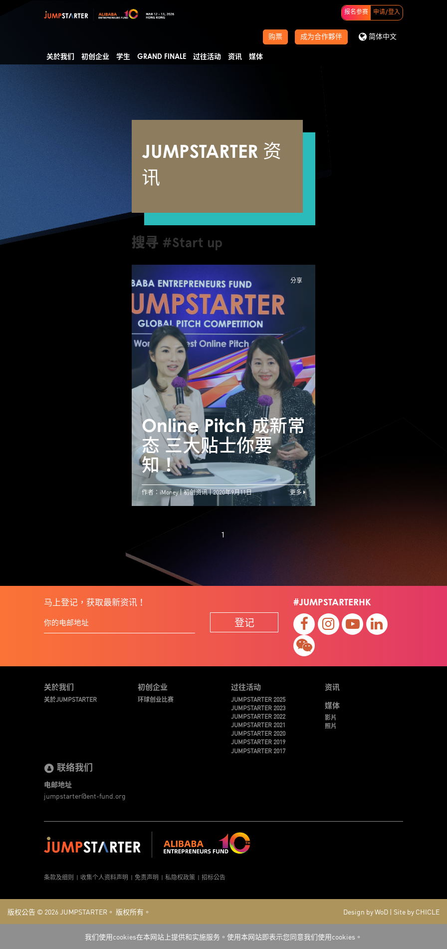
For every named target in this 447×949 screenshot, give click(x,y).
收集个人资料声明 (104, 877)
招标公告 (213, 877)
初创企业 (95, 56)
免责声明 (147, 877)
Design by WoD (365, 912)
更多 (297, 491)
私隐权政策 (180, 877)
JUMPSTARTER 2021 (258, 724)
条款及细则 (59, 877)
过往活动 (207, 56)
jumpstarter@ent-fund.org (85, 796)
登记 (244, 622)
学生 (123, 56)
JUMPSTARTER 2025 (258, 699)
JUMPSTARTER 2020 (258, 733)
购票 (275, 36)
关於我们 (60, 56)
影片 (331, 717)
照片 (331, 725)
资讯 (235, 56)
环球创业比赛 (156, 699)
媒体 (256, 56)
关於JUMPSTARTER (70, 699)
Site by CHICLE (417, 912)
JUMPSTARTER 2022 (258, 716)
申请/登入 (386, 12)
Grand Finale (161, 56)
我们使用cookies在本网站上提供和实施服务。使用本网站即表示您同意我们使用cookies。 (223, 937)
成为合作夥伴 (321, 36)
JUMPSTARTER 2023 (258, 707)
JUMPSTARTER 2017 (258, 750)
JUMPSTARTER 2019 (258, 741)
